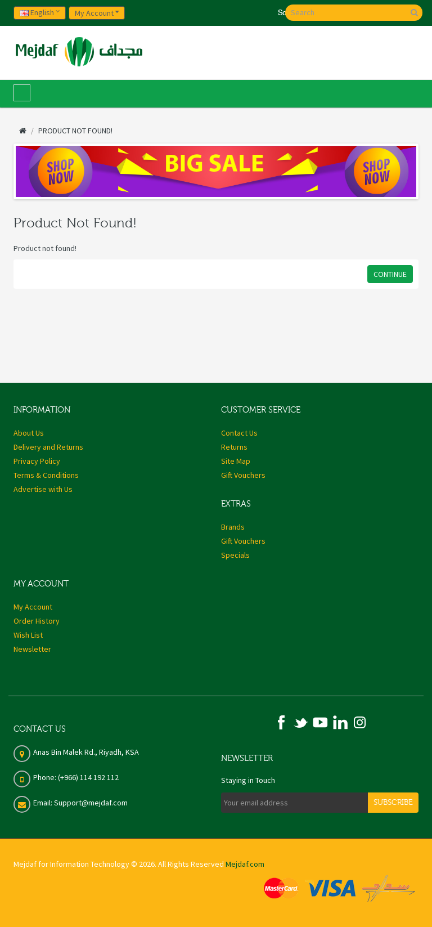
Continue (390, 274)
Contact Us (239, 433)
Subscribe (393, 802)
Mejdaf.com (245, 864)
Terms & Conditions (46, 475)
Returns (234, 447)
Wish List (28, 635)
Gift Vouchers (243, 475)
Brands (233, 527)
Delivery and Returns (48, 447)
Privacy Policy (37, 461)
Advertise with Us (43, 489)
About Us (29, 433)
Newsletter (32, 649)
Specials (235, 555)
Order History (37, 621)
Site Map (235, 461)
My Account (33, 607)
